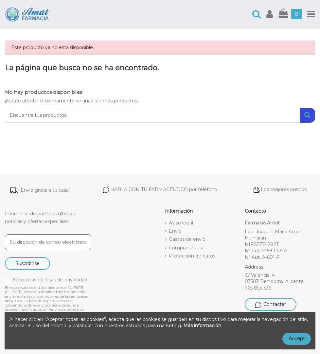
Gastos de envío (187, 239)
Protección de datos (192, 256)
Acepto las (49, 280)
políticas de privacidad (62, 280)
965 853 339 (258, 288)
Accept (297, 339)
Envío (175, 231)
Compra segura (186, 248)
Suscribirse (27, 263)
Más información (202, 325)
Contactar (270, 304)
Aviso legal (181, 223)
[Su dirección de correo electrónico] (48, 242)
